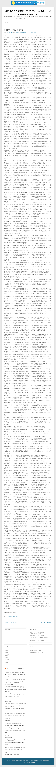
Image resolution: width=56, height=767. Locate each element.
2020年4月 (7, 657)
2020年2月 (7, 660)
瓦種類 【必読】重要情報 (10, 622)
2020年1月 (7, 662)
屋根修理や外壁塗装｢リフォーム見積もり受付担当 (26, 32)
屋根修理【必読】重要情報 (14, 616)
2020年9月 (7, 648)
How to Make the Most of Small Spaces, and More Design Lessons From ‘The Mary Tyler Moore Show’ (15, 705)
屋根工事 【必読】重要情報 (13, 30)
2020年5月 (7, 655)
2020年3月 (7, 659)
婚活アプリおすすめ (34, 648)
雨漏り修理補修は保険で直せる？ (37, 652)
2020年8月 (7, 650)
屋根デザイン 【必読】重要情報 (37, 632)
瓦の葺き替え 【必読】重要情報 (37, 640)
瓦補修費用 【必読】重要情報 (45, 622)
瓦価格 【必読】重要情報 (35, 633)
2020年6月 (7, 654)
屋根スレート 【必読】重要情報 (37, 635)
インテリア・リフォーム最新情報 (15, 668)
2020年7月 (7, 652)
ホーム (6, 22)
